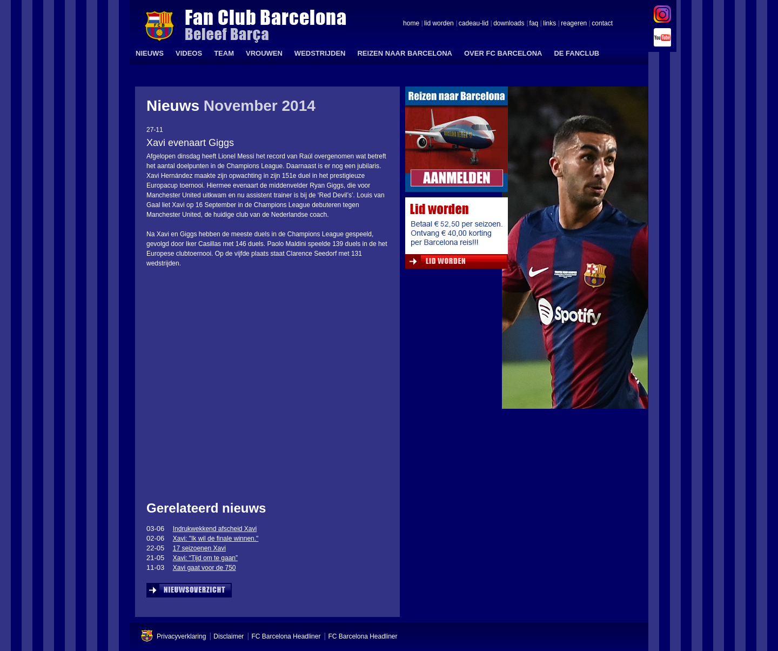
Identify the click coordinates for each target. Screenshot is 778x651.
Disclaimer (228, 636)
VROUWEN (264, 53)
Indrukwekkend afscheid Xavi (215, 529)
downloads (508, 24)
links (549, 24)
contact (602, 24)
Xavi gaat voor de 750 (204, 568)
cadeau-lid (473, 24)
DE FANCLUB (576, 53)
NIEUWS (150, 53)
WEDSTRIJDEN (320, 53)
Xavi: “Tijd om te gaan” (205, 558)
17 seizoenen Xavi (199, 548)
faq (534, 24)
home (411, 24)
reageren (574, 24)
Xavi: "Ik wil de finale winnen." (216, 538)
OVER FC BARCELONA (503, 53)
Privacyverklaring (181, 636)
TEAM (224, 53)
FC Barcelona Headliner (285, 636)
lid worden (439, 24)
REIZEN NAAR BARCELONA (404, 53)
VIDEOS (189, 53)
